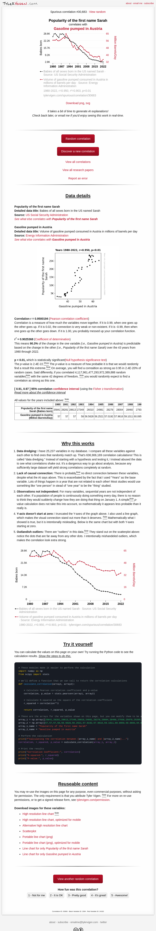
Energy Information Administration (47, 235)
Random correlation (78, 138)
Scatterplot (29, 831)
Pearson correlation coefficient (69, 318)
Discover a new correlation (78, 151)
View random (97, 11)
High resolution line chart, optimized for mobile (52, 819)
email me (137, 3)
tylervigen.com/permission (93, 799)
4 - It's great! (98, 895)
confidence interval (66, 388)
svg (88, 103)
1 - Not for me (36, 895)
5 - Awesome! (119, 895)
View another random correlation (78, 879)
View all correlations (78, 162)
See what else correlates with (56, 219)
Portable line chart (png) (38, 836)
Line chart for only (55, 848)
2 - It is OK (56, 895)
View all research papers (77, 170)
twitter (103, 922)
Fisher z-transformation (107, 388)
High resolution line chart (38, 813)
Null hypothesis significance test (86, 360)
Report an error (78, 178)
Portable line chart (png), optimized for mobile (51, 842)
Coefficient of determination (52, 339)
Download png (78, 61)
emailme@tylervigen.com (84, 922)
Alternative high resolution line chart (45, 825)
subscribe (149, 3)
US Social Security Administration (47, 215)
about (128, 3)
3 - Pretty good (77, 895)
